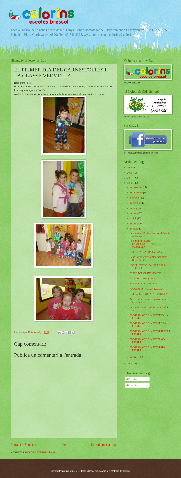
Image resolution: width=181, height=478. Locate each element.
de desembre (136, 187)
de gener (134, 357)
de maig (134, 213)
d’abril (133, 218)
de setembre (136, 203)
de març (134, 223)
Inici (64, 444)
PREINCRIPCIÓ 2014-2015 (143, 283)
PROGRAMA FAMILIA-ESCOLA (147, 289)
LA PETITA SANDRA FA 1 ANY (146, 252)
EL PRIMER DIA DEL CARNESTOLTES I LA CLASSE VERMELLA (147, 244)
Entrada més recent (23, 444)
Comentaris (132, 385)
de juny (134, 208)
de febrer (134, 228)
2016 (130, 172)
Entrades (131, 379)
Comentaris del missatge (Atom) (40, 452)
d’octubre (135, 197)
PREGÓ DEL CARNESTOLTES (145, 273)
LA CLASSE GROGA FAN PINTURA (148, 294)
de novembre (136, 192)
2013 (130, 363)
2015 (130, 178)
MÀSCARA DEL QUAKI (142, 278)
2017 (130, 167)
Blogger (126, 471)
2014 (130, 183)
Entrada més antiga (103, 444)
